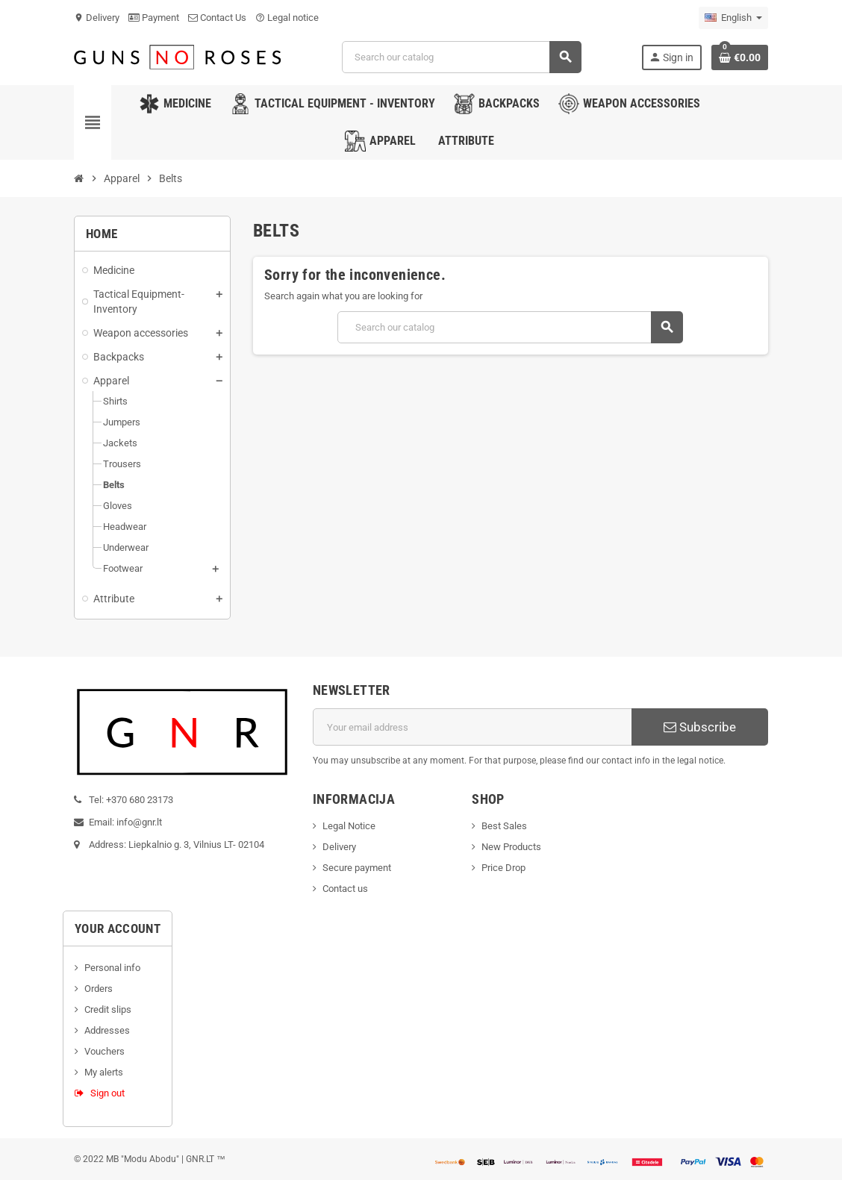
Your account (117, 928)
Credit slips (107, 1009)
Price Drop (503, 867)
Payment (153, 17)
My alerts (103, 1072)
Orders (98, 988)
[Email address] (472, 727)
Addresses (107, 1030)
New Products (511, 846)
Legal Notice (348, 825)
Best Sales (504, 825)
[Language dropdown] (733, 18)
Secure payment (356, 867)
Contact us (345, 888)
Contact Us (217, 17)
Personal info (112, 967)
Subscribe (700, 726)
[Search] (461, 57)
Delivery (96, 17)
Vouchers (104, 1051)
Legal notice (287, 17)
